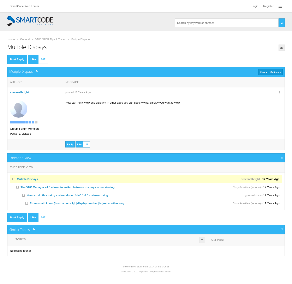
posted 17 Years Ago (78, 92)
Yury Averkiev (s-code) (247, 187)
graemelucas (253, 195)
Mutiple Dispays (80, 39)
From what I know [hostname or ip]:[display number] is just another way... (78, 203)
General (25, 39)
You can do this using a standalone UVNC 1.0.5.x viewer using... (68, 195)
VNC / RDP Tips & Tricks (50, 39)
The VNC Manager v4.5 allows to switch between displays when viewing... (69, 187)
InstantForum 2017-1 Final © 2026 (152, 266)
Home (11, 39)
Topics (21, 239)
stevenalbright (19, 92)
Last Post (217, 240)
